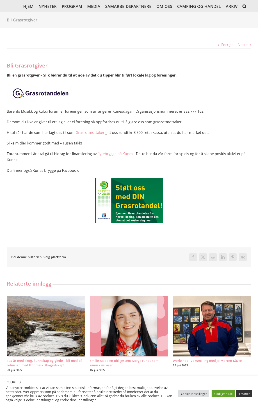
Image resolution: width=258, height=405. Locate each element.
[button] (244, 6)
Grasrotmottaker (90, 132)
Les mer (244, 394)
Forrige (227, 44)
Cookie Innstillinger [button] (194, 394)
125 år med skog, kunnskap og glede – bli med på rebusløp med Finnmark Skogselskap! (44, 362)
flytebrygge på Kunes (115, 153)
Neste (243, 44)
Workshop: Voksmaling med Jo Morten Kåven (207, 360)
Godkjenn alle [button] (223, 394)
